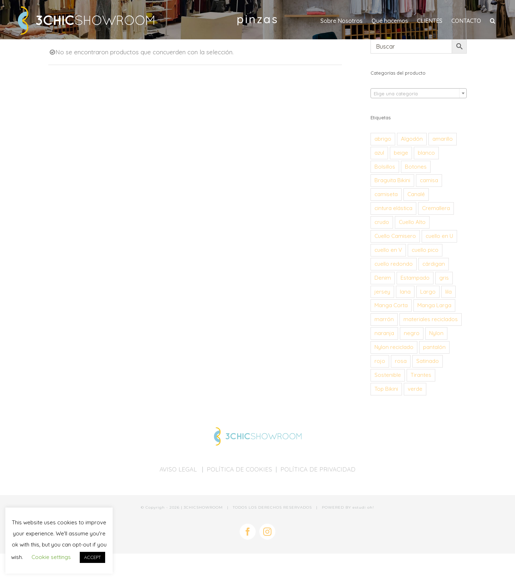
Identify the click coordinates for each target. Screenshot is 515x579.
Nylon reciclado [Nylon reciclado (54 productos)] (393, 347)
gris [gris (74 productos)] (444, 277)
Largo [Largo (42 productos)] (428, 291)
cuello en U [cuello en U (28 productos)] (439, 236)
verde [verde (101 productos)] (415, 388)
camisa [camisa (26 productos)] (429, 180)
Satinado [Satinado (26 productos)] (427, 361)
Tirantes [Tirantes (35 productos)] (421, 374)
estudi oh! (363, 507)
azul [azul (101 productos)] (379, 152)
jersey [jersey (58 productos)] (382, 291)
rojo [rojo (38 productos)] (379, 361)
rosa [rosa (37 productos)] (401, 361)
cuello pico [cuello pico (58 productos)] (425, 249)
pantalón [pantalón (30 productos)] (434, 347)
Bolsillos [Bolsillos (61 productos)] (384, 166)
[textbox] (418, 94)
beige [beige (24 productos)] (401, 152)
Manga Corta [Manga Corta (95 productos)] (391, 305)
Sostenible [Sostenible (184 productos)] (387, 374)
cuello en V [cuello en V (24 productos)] (388, 249)
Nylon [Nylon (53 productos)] (436, 333)
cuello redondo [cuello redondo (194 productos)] (393, 263)
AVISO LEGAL (179, 469)
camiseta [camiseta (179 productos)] (386, 194)
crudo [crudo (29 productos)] (381, 222)
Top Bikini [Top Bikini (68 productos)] (386, 388)
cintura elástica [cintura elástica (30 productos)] (393, 208)
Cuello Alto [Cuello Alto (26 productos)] (412, 222)
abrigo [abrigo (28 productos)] (382, 138)
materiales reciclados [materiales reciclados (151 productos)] (430, 319)
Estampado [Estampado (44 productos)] (415, 277)
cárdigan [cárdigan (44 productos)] (433, 263)
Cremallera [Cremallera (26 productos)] (436, 208)
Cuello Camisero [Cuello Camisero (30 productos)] (395, 236)
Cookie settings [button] (51, 557)
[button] (492, 20)
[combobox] (419, 93)
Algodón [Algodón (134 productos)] (412, 138)
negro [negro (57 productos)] (412, 333)
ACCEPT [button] (92, 557)
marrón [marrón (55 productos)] (384, 319)
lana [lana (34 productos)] (405, 291)
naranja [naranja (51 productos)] (384, 333)
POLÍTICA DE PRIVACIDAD (317, 469)
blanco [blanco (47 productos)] (426, 152)
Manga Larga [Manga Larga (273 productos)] (434, 305)
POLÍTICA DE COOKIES (239, 469)
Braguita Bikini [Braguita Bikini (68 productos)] (392, 180)
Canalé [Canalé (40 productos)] (416, 194)
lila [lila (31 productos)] (448, 291)
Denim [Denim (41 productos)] (382, 277)
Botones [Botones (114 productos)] (416, 166)
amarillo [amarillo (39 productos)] (442, 138)
